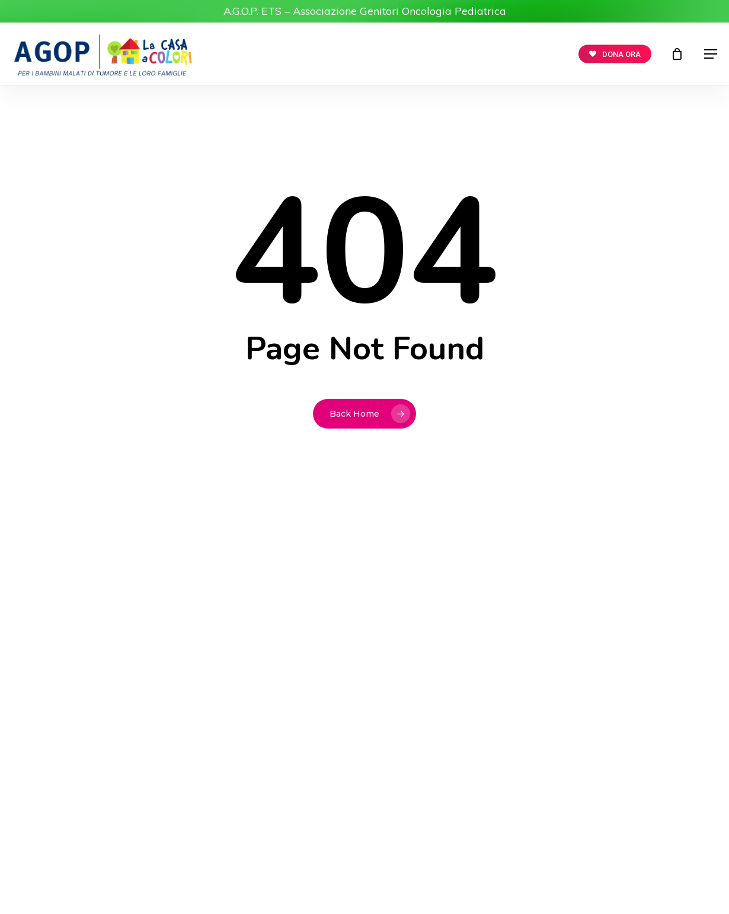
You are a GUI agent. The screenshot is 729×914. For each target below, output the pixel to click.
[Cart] (678, 53)
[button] (710, 54)
